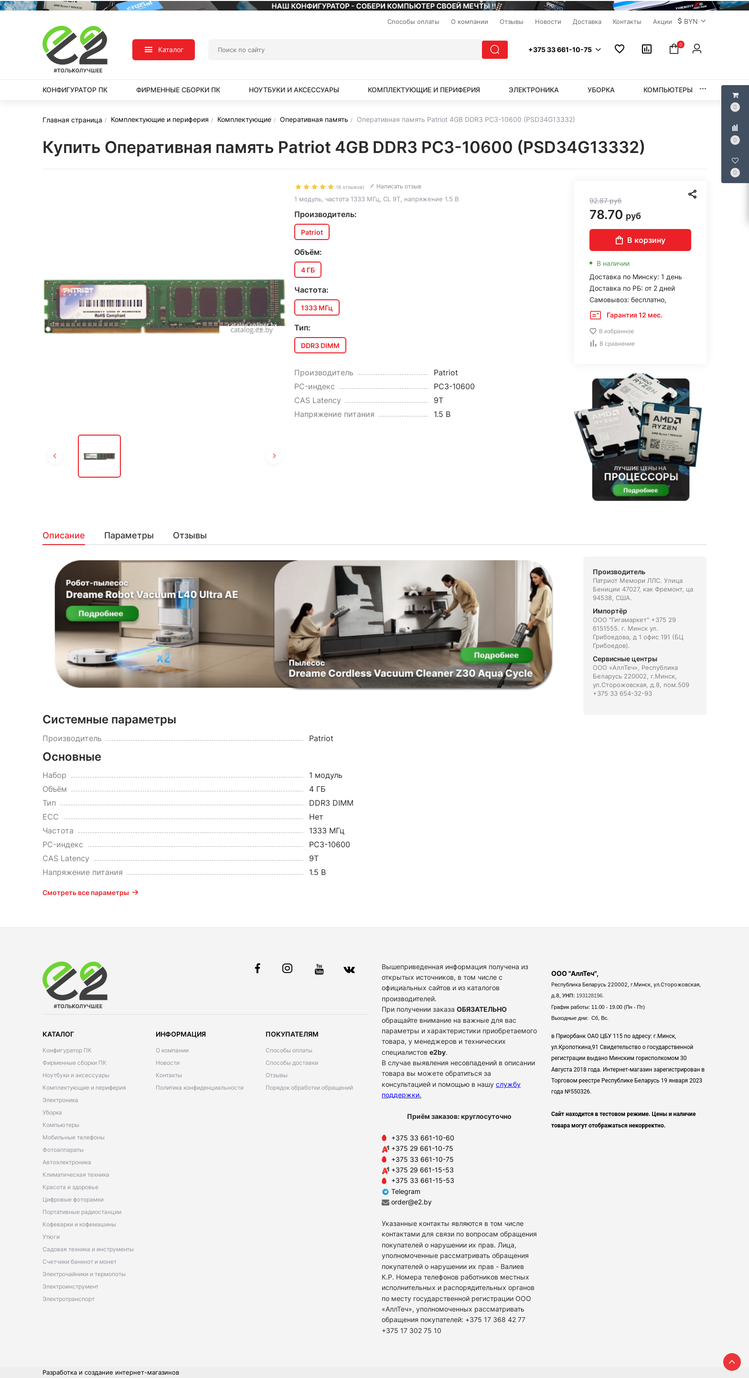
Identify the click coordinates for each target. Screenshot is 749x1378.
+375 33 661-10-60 (422, 1138)
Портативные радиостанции (82, 1211)
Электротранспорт (69, 1298)
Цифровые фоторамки (73, 1199)
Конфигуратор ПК (75, 90)
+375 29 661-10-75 (422, 1148)
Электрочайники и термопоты (84, 1274)
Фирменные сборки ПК (178, 90)
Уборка (601, 90)
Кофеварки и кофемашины (79, 1224)
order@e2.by (411, 1202)
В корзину (640, 240)
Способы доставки (292, 1062)
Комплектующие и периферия (424, 90)
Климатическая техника (76, 1174)
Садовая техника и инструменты (88, 1249)
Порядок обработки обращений (309, 1087)
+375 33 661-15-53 (422, 1180)
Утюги (51, 1236)
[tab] (69, 535)
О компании (172, 1050)
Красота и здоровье (70, 1187)
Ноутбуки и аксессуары (294, 90)
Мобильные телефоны (74, 1137)
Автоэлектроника (67, 1162)
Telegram (401, 1191)
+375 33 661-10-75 (422, 1159)
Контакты (169, 1075)
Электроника (534, 90)
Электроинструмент (70, 1286)
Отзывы (277, 1075)
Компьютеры (668, 90)
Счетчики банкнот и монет (80, 1261)
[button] (692, 21)
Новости (168, 1062)
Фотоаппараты (63, 1149)
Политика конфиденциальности (200, 1087)
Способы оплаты (289, 1050)
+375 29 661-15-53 (422, 1170)
